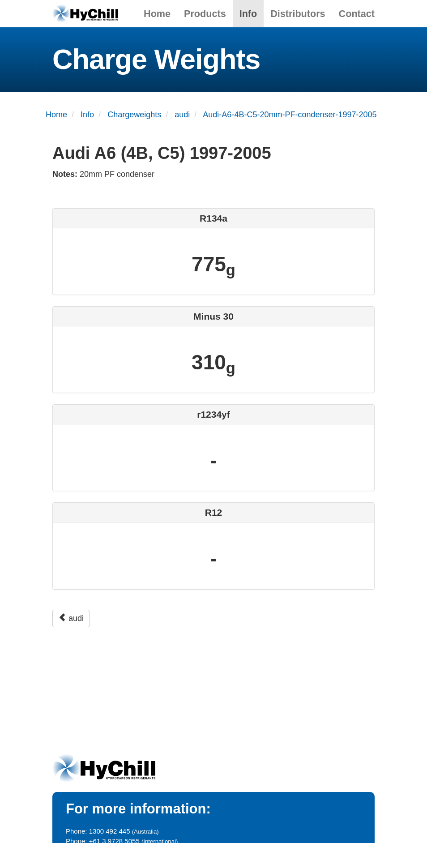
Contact (357, 13)
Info (248, 13)
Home (157, 13)
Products (205, 13)
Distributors (297, 13)
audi (71, 618)
